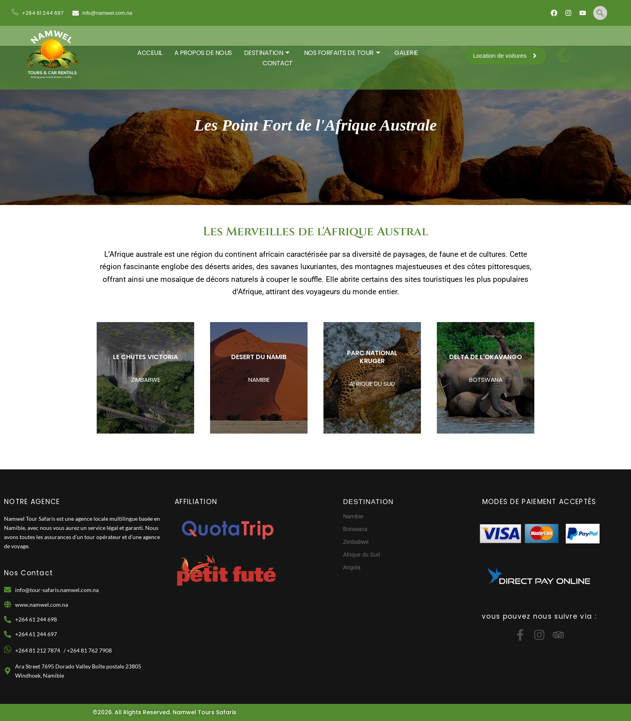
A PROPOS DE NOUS (203, 52)
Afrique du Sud (361, 554)
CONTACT (278, 63)
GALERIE (406, 52)
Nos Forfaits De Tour (342, 52)
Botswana (355, 529)
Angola (351, 567)
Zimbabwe (356, 542)
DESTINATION (267, 52)
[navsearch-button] (600, 13)
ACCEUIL (149, 52)
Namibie (353, 516)
